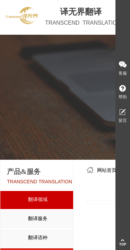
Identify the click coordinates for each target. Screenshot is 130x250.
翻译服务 (37, 218)
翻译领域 (37, 199)
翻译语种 (37, 237)
